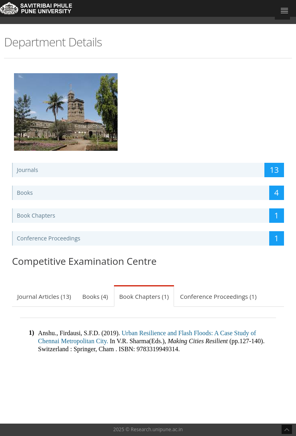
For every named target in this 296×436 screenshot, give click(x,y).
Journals (150, 170)
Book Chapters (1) (144, 296)
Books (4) (95, 296)
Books (150, 193)
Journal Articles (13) (44, 296)
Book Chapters (150, 215)
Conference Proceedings (150, 238)
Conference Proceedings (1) (218, 296)
